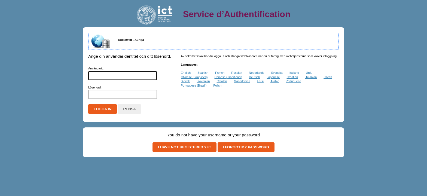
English (186, 72)
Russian (236, 72)
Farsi (260, 81)
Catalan (221, 81)
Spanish (202, 72)
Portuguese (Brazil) (193, 85)
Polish (217, 85)
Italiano (294, 72)
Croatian (292, 77)
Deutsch (254, 77)
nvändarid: (96, 68)
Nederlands (256, 72)
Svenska (276, 72)
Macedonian (242, 81)
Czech (328, 77)
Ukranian (311, 77)
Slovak (185, 81)
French (219, 72)
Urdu (309, 72)
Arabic (274, 81)
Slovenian (203, 81)
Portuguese (293, 81)
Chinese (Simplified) (194, 77)
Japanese (273, 77)
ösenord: (95, 87)
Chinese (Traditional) (228, 77)
